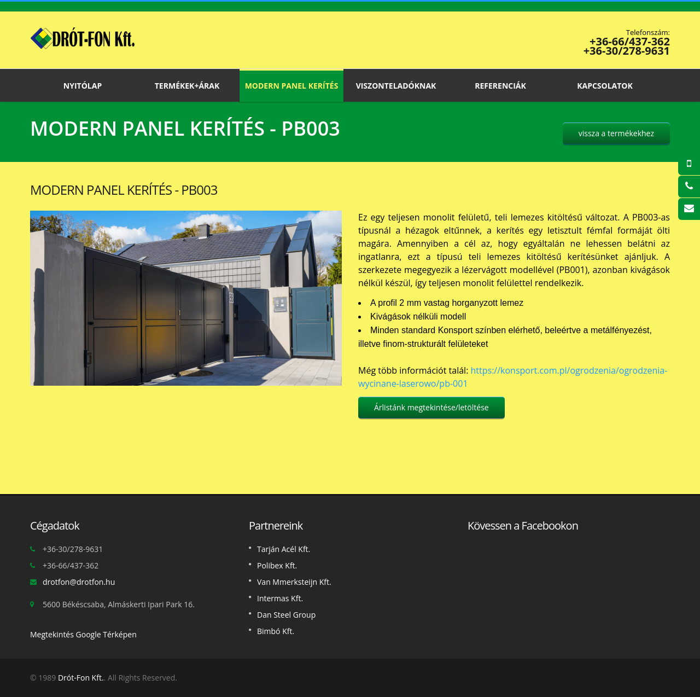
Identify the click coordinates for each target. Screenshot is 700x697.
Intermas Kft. (280, 598)
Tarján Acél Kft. (283, 549)
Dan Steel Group (286, 614)
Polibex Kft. (277, 565)
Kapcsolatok (605, 85)
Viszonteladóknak (396, 85)
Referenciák (500, 85)
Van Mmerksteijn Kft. (294, 582)
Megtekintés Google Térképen (83, 634)
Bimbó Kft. (275, 631)
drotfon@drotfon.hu (79, 582)
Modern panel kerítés (291, 85)
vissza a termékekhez (616, 133)
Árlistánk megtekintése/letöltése (431, 407)
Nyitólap (83, 85)
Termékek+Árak (187, 85)
